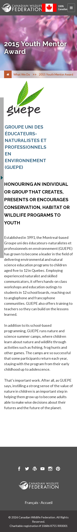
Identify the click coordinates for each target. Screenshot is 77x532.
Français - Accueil (38, 502)
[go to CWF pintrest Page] (58, 469)
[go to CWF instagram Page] (50, 469)
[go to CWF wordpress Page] (35, 469)
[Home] (8, 74)
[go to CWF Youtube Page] (42, 469)
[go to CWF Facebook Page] (19, 469)
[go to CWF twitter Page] (27, 469)
